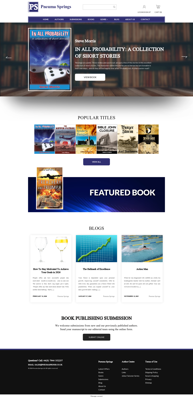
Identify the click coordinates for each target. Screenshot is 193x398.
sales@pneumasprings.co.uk (48, 365)
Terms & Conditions (153, 369)
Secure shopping (152, 376)
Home (46, 19)
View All (96, 162)
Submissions (76, 19)
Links (124, 372)
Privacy (148, 379)
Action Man (142, 269)
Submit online (96, 337)
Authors (59, 19)
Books (91, 19)
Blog (116, 19)
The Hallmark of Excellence (96, 269)
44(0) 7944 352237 (53, 361)
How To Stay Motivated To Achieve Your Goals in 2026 (51, 271)
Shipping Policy (151, 372)
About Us (130, 19)
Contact (145, 19)
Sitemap (148, 383)
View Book (90, 77)
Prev (8, 57)
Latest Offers (104, 369)
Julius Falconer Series (130, 376)
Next (184, 57)
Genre (104, 19)
